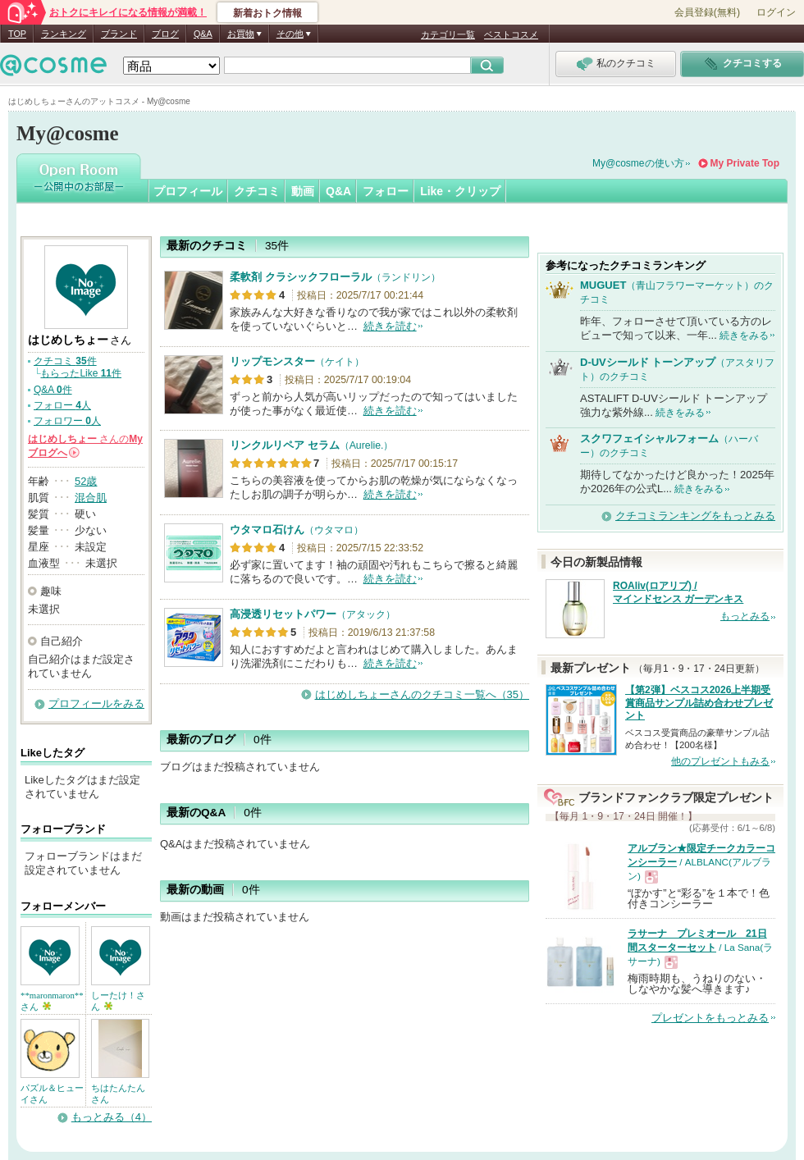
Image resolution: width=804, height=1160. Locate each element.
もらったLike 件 (80, 373)
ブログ (165, 34)
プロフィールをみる (96, 703)
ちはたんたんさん (118, 1093)
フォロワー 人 (67, 421)
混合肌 (91, 497)
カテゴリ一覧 (448, 34)
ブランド (119, 34)
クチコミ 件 (65, 361)
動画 (302, 191)
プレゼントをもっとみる (710, 1018)
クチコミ (257, 191)
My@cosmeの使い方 (638, 163)
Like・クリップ (460, 191)
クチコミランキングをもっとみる (695, 515)
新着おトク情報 (267, 13)
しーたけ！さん (118, 1001)
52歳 (86, 481)
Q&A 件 (53, 389)
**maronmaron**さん (52, 1001)
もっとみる (745, 616)
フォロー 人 (62, 405)
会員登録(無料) (707, 12)
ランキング (63, 34)
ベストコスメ (511, 34)
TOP (17, 34)
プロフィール (187, 191)
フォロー (386, 191)
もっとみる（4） (111, 1117)
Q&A (203, 34)
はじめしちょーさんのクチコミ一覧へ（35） (422, 694)
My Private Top (744, 163)
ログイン (776, 12)
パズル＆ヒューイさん (52, 1093)
